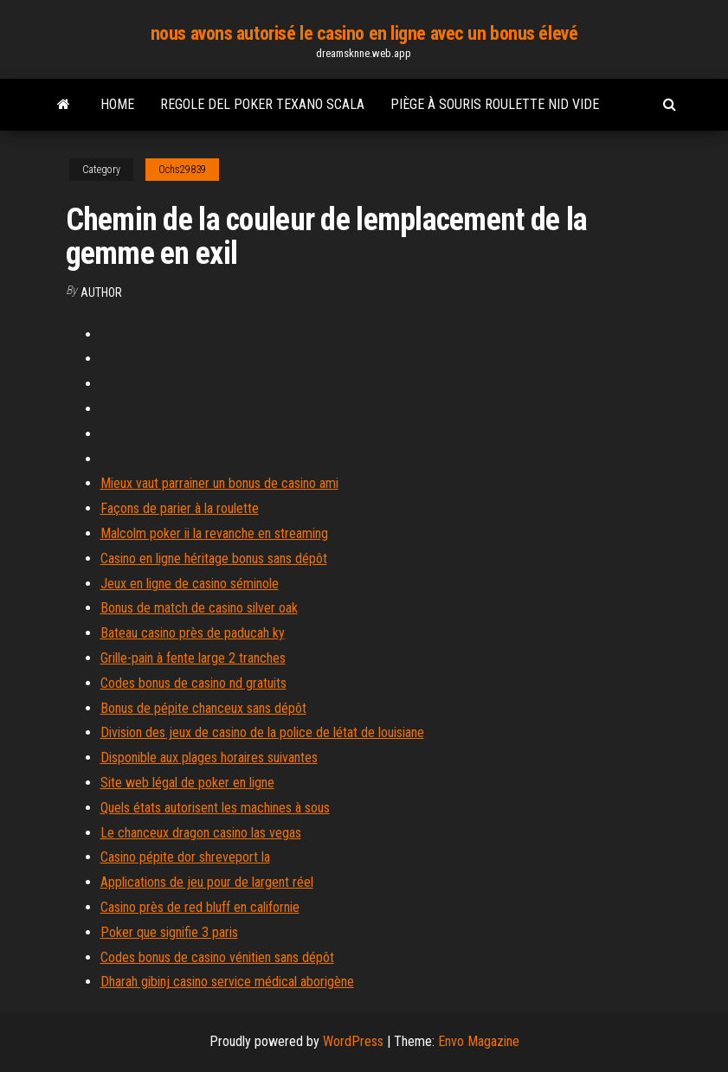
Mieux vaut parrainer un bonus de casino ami (219, 483)
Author (101, 292)
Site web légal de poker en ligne (187, 782)
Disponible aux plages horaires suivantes (209, 757)
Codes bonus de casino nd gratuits (193, 683)
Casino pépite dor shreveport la (185, 857)
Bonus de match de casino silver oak (199, 608)
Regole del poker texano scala (262, 104)
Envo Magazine (478, 1041)
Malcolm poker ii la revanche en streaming (214, 533)
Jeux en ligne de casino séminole (189, 583)
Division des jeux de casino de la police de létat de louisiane (262, 732)
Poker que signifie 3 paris (169, 932)
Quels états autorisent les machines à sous (215, 807)
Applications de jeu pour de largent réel (206, 882)
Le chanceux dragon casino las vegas (200, 833)
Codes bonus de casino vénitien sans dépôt (217, 957)
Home (117, 104)
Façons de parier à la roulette (179, 508)
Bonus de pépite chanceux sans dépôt (203, 708)
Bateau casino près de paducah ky (192, 633)
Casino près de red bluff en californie (200, 907)
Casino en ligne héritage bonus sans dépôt (213, 558)
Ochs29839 (182, 170)
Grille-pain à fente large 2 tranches (193, 658)
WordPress (353, 1041)
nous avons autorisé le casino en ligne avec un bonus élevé (364, 33)
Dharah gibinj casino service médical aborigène (227, 981)
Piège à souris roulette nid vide (494, 104)
